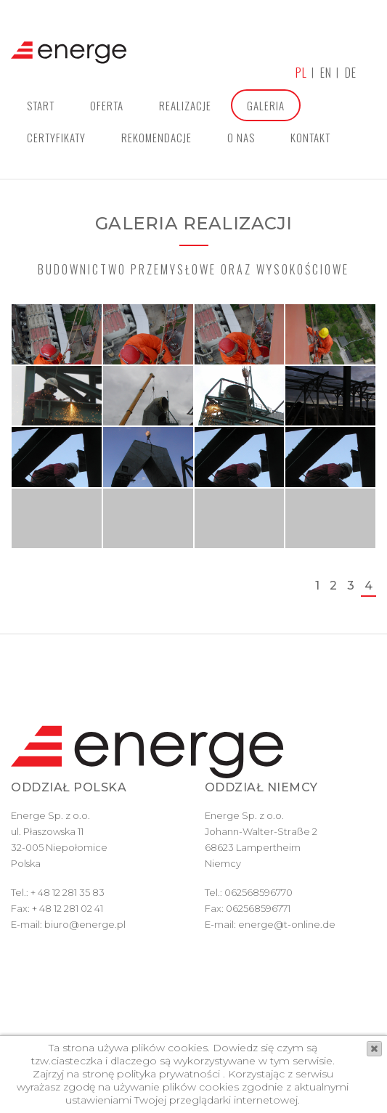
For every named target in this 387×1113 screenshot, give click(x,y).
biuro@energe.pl (85, 924)
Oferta (106, 105)
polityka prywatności (167, 1073)
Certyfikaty (56, 137)
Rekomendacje (156, 137)
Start (40, 105)
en (326, 72)
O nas (241, 137)
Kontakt (310, 137)
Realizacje (185, 105)
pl (301, 72)
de (351, 72)
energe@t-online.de (286, 924)
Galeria (266, 105)
